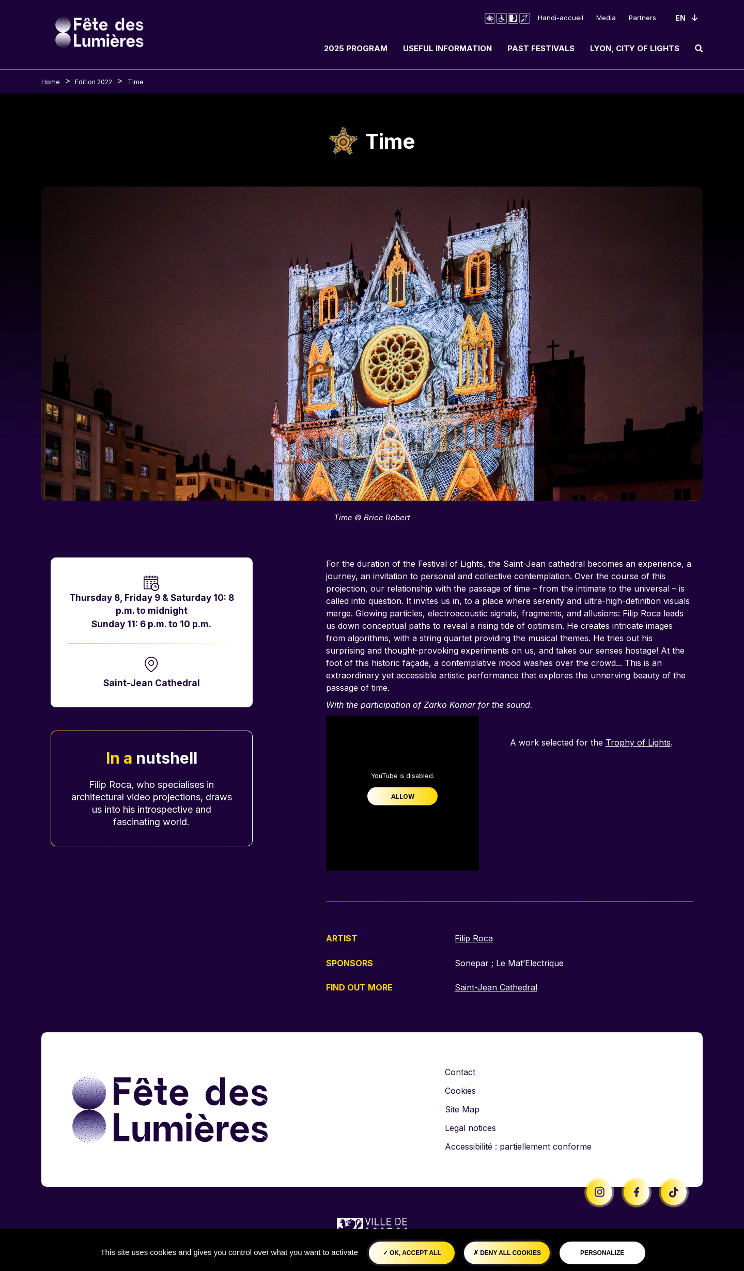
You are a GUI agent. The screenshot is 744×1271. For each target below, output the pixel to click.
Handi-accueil (560, 17)
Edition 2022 (93, 82)
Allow (402, 796)
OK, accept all (412, 1253)
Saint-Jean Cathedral (151, 682)
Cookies (460, 1090)
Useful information (447, 48)
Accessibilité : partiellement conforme (518, 1146)
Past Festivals (541, 48)
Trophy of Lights (638, 742)
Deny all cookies (507, 1253)
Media (606, 17)
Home (50, 82)
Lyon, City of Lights (634, 48)
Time (136, 82)
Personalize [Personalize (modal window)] (602, 1253)
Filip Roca (474, 938)
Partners (642, 17)
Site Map (462, 1109)
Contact (460, 1071)
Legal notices (470, 1127)
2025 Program (356, 48)
